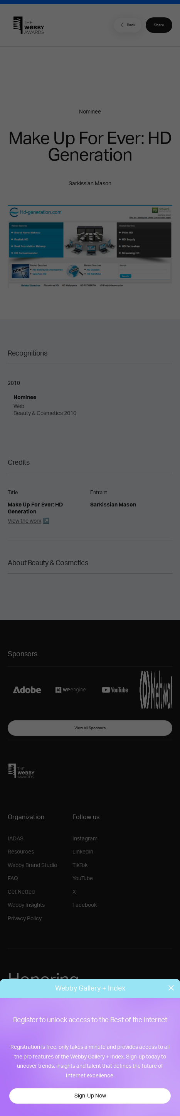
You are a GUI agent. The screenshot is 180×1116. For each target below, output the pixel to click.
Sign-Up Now (90, 1096)
